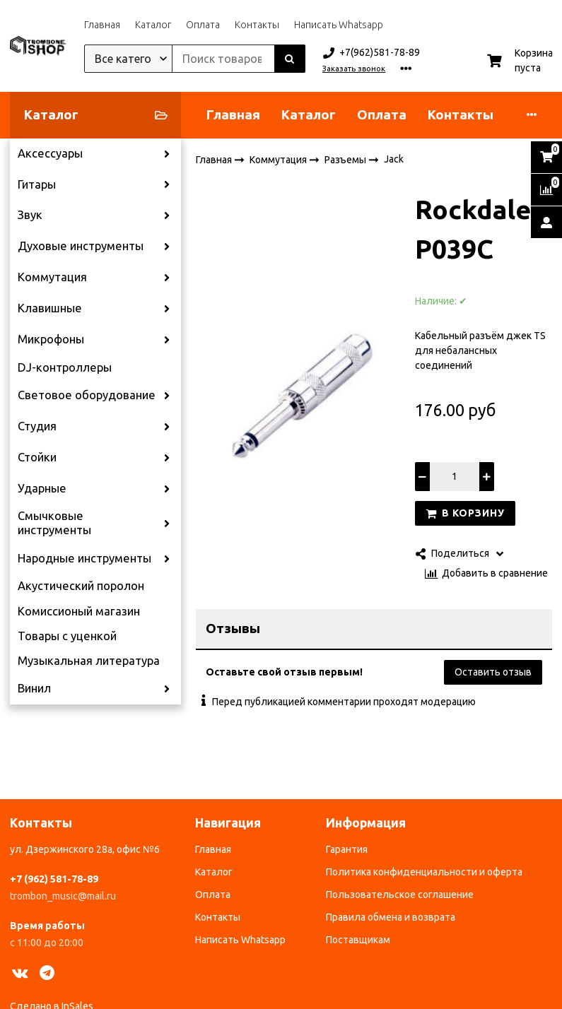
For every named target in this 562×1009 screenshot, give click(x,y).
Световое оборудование (87, 395)
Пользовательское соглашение (400, 894)
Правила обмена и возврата (390, 917)
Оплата (203, 24)
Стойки (37, 457)
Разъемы (346, 159)
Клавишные (50, 308)
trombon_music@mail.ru (63, 896)
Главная (102, 24)
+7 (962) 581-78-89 (54, 879)
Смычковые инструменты (54, 522)
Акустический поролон (81, 585)
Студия (37, 426)
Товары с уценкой (67, 636)
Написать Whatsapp (338, 24)
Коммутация (52, 277)
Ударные (42, 488)
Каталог (153, 24)
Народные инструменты (84, 558)
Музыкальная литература (89, 660)
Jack (394, 159)
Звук (30, 214)
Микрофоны (51, 339)
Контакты (257, 24)
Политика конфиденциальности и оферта (424, 872)
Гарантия (347, 849)
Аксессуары (50, 153)
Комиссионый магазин (79, 611)
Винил (34, 688)
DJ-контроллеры (65, 367)
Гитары (37, 184)
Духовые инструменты (81, 246)
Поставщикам (358, 939)
